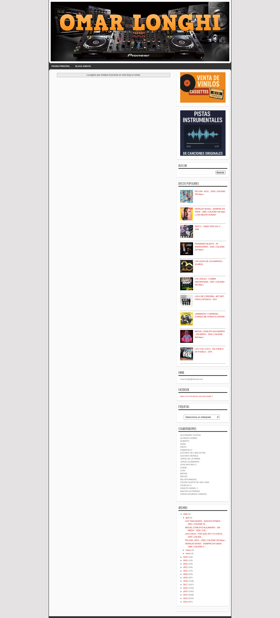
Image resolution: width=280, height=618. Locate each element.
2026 (185, 514)
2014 (185, 595)
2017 (185, 584)
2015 (185, 591)
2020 (185, 574)
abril (187, 518)
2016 (185, 588)
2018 (185, 581)
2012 (185, 602)
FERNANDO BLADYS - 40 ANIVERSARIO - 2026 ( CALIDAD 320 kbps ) (209, 247)
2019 (185, 578)
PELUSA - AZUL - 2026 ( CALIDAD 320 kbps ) (205, 540)
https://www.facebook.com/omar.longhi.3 (196, 396)
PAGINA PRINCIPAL (61, 66)
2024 (185, 560)
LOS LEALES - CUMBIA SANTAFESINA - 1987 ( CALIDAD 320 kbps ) (209, 282)
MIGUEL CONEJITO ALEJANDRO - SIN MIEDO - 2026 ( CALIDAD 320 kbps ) (210, 334)
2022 (185, 567)
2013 (185, 598)
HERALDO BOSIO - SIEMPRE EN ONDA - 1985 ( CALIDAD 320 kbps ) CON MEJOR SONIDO (210, 212)
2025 (185, 557)
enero (188, 553)
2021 (185, 571)
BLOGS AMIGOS (83, 66)
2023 (185, 564)
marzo (188, 550)
